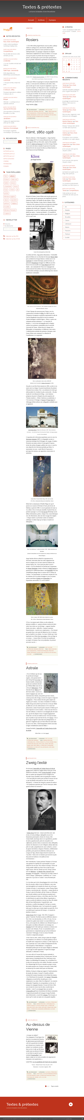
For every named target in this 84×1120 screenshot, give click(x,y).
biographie (33, 113)
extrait (34, 116)
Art (46, 109)
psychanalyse (30, 1077)
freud (53, 1075)
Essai (5, 190)
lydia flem (39, 1073)
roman (12, 190)
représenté (29, 260)
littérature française (10, 210)
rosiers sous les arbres (42, 116)
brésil (38, 745)
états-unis (14, 179)
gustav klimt (40, 114)
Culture (50, 109)
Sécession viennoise (31, 439)
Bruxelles (67, 217)
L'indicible (6, 61)
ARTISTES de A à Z (8, 156)
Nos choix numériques (11, 42)
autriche (46, 114)
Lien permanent (32, 109)
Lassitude (6, 80)
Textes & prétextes (42, 7)
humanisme (50, 745)
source (47, 733)
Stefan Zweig (30, 833)
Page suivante (54, 1086)
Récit (5, 176)
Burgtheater (35, 263)
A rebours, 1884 (8, 90)
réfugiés (51, 743)
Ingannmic (66, 144)
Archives (41, 20)
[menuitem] (31, 20)
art (17, 190)
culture (12, 176)
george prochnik (47, 740)
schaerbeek (7, 186)
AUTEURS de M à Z (9, 154)
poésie (6, 193)
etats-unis (41, 743)
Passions (36, 111)
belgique (14, 203)
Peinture (41, 111)
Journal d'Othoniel (9, 109)
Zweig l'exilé (36, 762)
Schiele (39, 578)
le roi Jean (37, 680)
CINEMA (6, 161)
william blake (44, 747)
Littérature (30, 111)
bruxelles (7, 207)
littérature (43, 745)
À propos (52, 20)
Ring (42, 313)
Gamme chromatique (10, 128)
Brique (5, 99)
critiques (45, 995)
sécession (33, 114)
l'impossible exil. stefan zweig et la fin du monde (40, 742)
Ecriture (6, 179)
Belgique (67, 213)
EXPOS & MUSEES (8, 159)
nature (6, 200)
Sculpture (7, 213)
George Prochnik (46, 772)
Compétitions (8, 51)
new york (33, 745)
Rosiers (32, 40)
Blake (36, 689)
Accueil (31, 20)
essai (55, 742)
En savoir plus (69, 1118)
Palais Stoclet (52, 568)
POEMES (6, 166)
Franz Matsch (45, 264)
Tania (64, 85)
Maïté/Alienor (67, 121)
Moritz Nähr (54, 257)
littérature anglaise (9, 196)
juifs (40, 1077)
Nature (67, 227)
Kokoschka (46, 578)
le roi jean (51, 747)
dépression (30, 747)
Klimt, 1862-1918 (39, 132)
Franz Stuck (50, 400)
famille (6, 183)
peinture (6, 203)
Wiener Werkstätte (32, 568)
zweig (46, 743)
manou (65, 133)
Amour (16, 186)
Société (67, 237)
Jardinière (6, 118)
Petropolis (54, 977)
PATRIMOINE (7, 164)
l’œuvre (43, 400)
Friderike (28, 927)
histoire (13, 183)
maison (48, 977)
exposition (14, 200)
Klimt (35, 104)
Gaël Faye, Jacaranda (10, 70)
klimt (28, 113)
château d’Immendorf (46, 383)
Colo (64, 179)
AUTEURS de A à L (8, 151)
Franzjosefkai (34, 1055)
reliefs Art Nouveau (37, 144)
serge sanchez (52, 111)
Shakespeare (35, 688)
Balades (67, 210)
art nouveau (52, 114)
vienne (28, 114)
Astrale (32, 668)
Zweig (51, 717)
